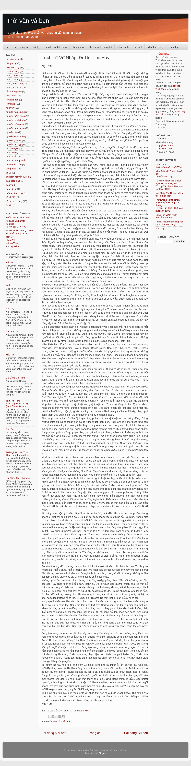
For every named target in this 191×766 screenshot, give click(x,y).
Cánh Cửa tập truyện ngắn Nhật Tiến (169, 165)
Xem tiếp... (161, 228)
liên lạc (174, 47)
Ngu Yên (84, 710)
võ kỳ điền (11, 197)
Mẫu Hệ (10, 354)
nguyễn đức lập (13, 144)
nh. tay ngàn (12, 148)
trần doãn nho (13, 181)
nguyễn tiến (12, 132)
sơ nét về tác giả (156, 47)
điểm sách (123, 47)
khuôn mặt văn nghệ (100, 47)
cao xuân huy (12, 67)
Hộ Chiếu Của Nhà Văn (18, 478)
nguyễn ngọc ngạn (15, 128)
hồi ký (36, 47)
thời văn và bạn (28, 20)
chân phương (12, 71)
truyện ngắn (21, 47)
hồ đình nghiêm (14, 91)
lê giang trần (12, 99)
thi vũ (8, 172)
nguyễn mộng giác (15, 124)
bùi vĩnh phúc (12, 59)
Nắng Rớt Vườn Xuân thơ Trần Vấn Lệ (166, 216)
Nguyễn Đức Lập (165, 145)
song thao (11, 168)
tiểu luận (67, 721)
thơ (7, 47)
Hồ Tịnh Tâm (12, 331)
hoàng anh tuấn (14, 75)
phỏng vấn (78, 47)
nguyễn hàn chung (15, 112)
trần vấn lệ (11, 189)
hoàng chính (12, 79)
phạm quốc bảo (13, 164)
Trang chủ (95, 733)
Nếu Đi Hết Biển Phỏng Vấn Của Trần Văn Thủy (170, 223)
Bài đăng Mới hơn (53, 733)
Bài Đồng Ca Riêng (15, 377)
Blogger (102, 753)
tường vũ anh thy (14, 193)
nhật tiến (10, 152)
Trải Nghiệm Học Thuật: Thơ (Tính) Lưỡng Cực (18, 453)
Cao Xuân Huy (164, 148)
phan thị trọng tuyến (16, 160)
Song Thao (12, 243)
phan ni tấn (11, 156)
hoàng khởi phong (15, 83)
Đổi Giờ (10, 262)
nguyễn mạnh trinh (15, 120)
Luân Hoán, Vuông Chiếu (20, 230)
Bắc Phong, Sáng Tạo (18, 217)
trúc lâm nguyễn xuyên (17, 177)
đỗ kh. (9, 205)
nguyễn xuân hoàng (16, 136)
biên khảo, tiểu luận (56, 47)
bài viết (138, 47)
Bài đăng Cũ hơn (136, 733)
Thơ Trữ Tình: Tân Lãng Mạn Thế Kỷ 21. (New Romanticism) (19, 403)
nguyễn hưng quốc (15, 116)
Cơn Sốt (10, 429)
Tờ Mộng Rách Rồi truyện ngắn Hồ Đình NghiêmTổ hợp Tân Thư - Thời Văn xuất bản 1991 (169, 184)
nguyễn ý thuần (13, 140)
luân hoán (11, 95)
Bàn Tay (10, 308)
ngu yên (57, 721)
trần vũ (9, 185)
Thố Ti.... (10, 285)
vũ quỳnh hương (14, 201)
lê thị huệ (10, 104)
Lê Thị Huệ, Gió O (16, 227)
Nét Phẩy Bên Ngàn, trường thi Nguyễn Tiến (170, 194)
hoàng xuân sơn (14, 87)
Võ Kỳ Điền (13, 246)
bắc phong (11, 63)
